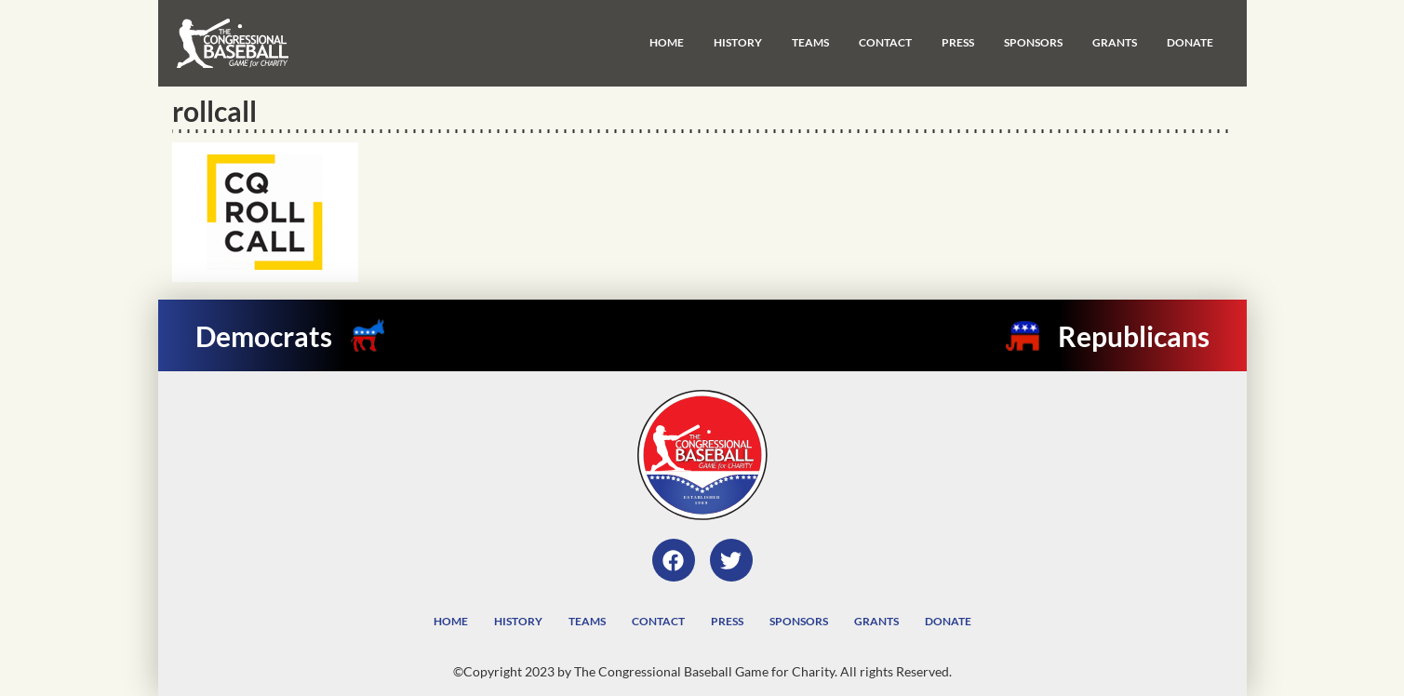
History (738, 42)
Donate (1190, 42)
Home (666, 42)
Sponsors (1033, 42)
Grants (1114, 42)
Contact (885, 42)
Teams (810, 42)
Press (958, 42)
